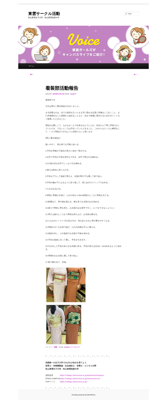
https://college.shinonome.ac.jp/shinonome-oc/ (80, 378)
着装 (55, 347)
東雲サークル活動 (44, 13)
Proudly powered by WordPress (83, 395)
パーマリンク (75, 347)
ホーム (31, 66)
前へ (30, 74)
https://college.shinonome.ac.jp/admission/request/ (82, 375)
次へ (136, 74)
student (73, 94)
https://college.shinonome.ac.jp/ (73, 382)
